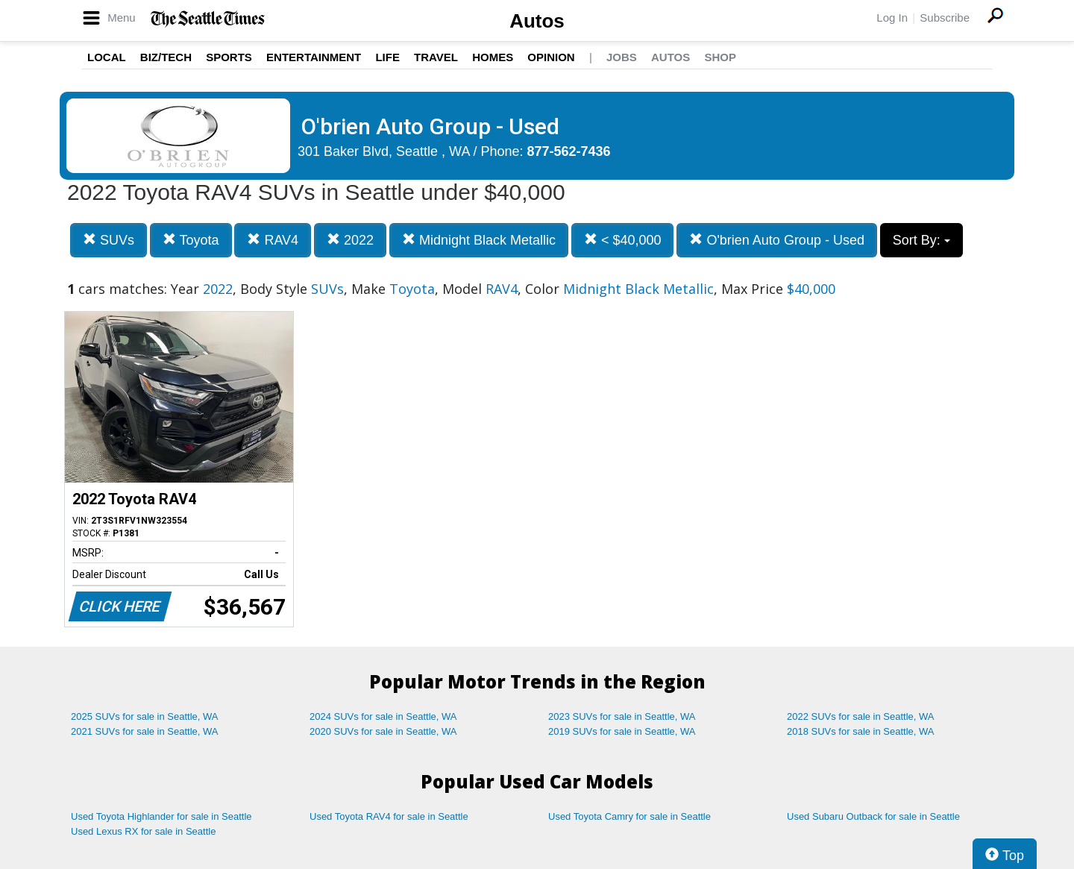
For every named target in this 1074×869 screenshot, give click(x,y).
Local (106, 57)
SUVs (108, 240)
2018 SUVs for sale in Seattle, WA (861, 731)
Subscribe (945, 17)
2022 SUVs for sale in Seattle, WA (861, 716)
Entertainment (313, 57)
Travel (436, 57)
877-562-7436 (569, 151)
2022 (350, 240)
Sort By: (921, 240)
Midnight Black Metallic (479, 240)
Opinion (550, 57)
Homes (492, 57)
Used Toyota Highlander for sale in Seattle (161, 816)
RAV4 (272, 240)
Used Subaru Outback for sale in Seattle (873, 816)
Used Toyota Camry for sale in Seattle (629, 816)
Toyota (191, 240)
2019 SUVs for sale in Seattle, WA (622, 731)
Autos (537, 21)
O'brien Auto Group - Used (776, 240)
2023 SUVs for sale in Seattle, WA (622, 716)
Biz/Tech (166, 57)
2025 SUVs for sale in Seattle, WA (145, 716)
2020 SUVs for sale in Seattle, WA (383, 731)
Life (387, 57)
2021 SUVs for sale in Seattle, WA (145, 731)
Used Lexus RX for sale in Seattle (143, 831)
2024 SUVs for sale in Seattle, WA (383, 716)
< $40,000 (623, 240)
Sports (229, 57)
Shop (720, 57)
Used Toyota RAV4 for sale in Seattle (389, 816)
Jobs (621, 57)
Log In (892, 17)
